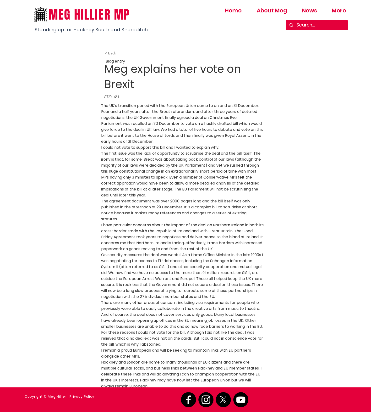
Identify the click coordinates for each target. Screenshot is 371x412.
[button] (120, 53)
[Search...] (317, 25)
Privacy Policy (82, 396)
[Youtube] (240, 399)
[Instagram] (205, 399)
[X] (223, 399)
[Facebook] (188, 399)
